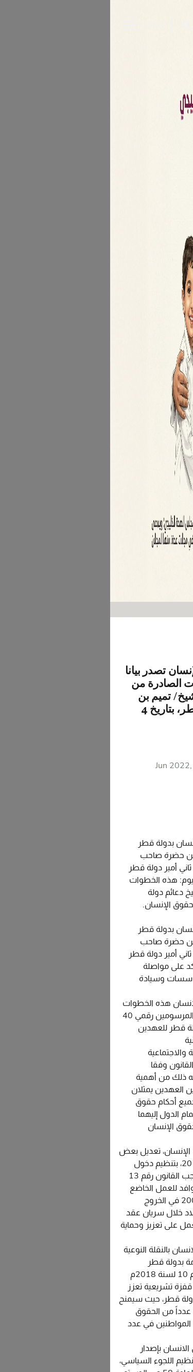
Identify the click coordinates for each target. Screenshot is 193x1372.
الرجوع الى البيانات (141, 645)
